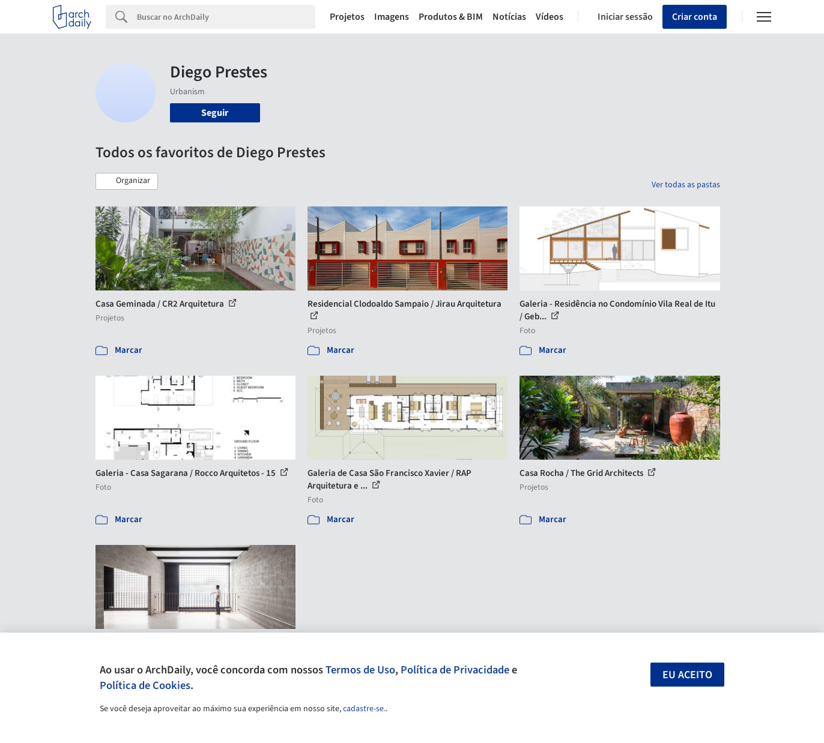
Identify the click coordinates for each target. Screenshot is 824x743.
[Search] (226, 17)
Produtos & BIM (451, 17)
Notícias (509, 17)
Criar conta (694, 16)
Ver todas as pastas (686, 185)
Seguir (214, 112)
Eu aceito (687, 674)
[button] (126, 181)
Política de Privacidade (455, 670)
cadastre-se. (364, 709)
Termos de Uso (360, 670)
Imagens (391, 17)
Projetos (347, 17)
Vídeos (549, 17)
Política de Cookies (145, 685)
